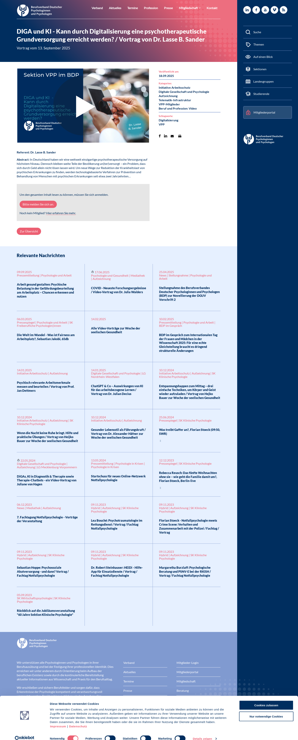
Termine (138, 7)
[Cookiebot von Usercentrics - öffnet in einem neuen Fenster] (24, 732)
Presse (172, 7)
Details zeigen (202, 732)
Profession (156, 7)
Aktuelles (122, 7)
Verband (106, 7)
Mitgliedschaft (190, 7)
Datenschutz (78, 720)
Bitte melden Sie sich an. (38, 204)
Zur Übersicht (29, 231)
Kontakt (212, 7)
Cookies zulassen (266, 699)
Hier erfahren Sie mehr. (61, 213)
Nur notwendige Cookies (266, 710)
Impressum (58, 720)
